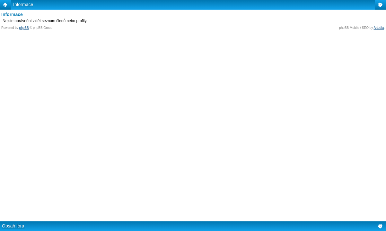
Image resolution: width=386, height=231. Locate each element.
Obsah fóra (13, 225)
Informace (23, 4)
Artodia (379, 28)
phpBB (24, 28)
